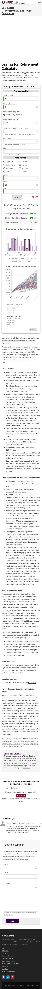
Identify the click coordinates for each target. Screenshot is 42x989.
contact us (26, 768)
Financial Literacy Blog (8, 956)
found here (32, 683)
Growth (23, 162)
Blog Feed (5, 969)
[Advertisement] (21, 39)
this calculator (15, 756)
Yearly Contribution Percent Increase (15, 128)
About (3, 948)
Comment (7, 883)
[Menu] (39, 2)
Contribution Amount (10, 120)
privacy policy (32, 792)
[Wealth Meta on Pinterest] (12, 977)
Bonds (5, 182)
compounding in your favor (15, 492)
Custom (23, 172)
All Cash (7, 172)
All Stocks (8, 168)
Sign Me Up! (21, 796)
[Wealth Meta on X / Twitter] (8, 977)
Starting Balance (9, 104)
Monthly (17, 115)
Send (12, 921)
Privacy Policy (11, 971)
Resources (5, 953)
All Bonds (23, 168)
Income (23, 165)
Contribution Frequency (11, 112)
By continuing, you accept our (16, 792)
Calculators (8, 7)
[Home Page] (13, 2)
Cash (5, 188)
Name (6, 864)
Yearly (6, 115)
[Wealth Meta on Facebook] (3, 977)
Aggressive (8, 162)
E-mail (6, 873)
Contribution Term (9, 138)
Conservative (9, 165)
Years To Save (8, 95)
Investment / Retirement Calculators (17, 12)
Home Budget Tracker (8, 961)
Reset (35, 197)
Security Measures (7, 958)
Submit (17, 197)
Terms (3, 971)
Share (33, 330)
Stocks (5, 175)
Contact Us (5, 966)
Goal (4, 148)
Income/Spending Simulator (10, 964)
